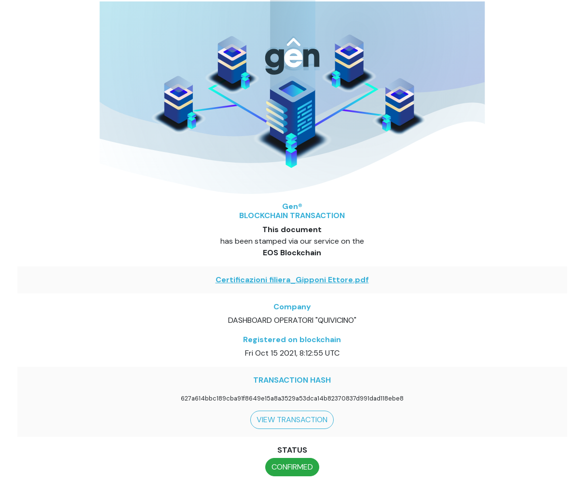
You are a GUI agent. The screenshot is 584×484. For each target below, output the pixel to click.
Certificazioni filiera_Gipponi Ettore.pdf (292, 280)
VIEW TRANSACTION (292, 420)
